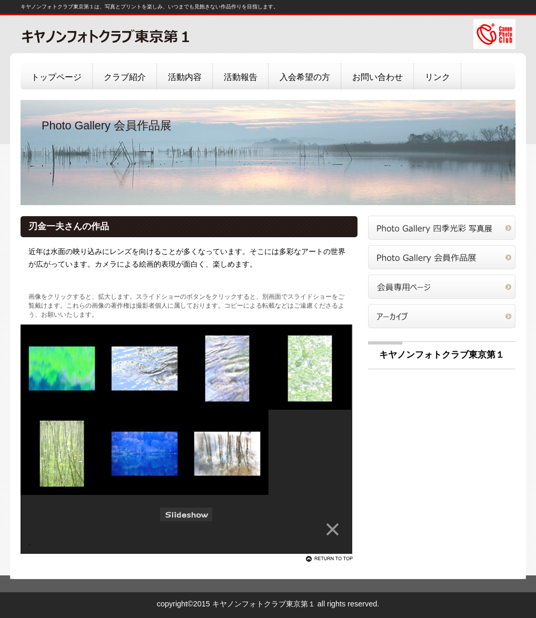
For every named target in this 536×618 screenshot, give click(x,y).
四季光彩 (441, 228)
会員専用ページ (441, 287)
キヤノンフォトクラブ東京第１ (126, 35)
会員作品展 (441, 257)
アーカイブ (441, 316)
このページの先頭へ (331, 558)
